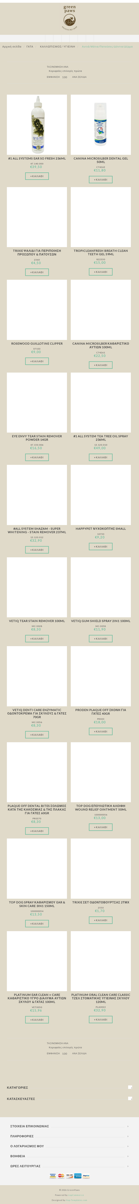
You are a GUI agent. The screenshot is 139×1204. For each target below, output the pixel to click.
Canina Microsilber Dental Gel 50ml (101, 160)
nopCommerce (76, 1195)
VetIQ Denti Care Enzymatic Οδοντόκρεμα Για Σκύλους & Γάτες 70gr (37, 713)
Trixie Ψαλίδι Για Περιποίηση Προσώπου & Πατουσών (37, 252)
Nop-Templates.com (76, 1200)
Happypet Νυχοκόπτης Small (101, 528)
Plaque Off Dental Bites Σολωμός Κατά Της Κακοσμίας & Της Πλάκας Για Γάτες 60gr (37, 809)
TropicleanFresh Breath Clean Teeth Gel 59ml (101, 252)
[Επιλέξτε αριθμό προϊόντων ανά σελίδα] (66, 77)
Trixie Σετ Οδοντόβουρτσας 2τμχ (100, 902)
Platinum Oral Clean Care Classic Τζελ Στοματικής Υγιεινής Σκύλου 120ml (100, 998)
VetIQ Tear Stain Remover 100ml (37, 621)
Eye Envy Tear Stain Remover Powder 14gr (37, 437)
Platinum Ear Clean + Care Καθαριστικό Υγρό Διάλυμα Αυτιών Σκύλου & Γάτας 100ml (37, 998)
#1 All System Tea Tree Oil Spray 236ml (100, 437)
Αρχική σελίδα (12, 46)
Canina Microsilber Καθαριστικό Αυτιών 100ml (100, 345)
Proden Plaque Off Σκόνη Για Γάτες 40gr (100, 711)
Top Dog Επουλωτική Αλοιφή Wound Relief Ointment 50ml (101, 807)
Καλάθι (74, 38)
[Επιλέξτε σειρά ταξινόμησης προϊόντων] (67, 71)
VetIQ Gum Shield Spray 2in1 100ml (100, 621)
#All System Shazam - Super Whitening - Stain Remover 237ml (37, 530)
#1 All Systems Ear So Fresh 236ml (37, 158)
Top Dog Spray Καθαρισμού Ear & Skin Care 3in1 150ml (37, 904)
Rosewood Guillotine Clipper (37, 343)
